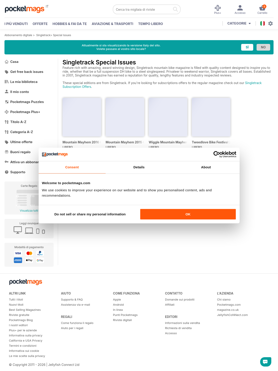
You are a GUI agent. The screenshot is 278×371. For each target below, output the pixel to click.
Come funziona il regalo (77, 323)
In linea (118, 309)
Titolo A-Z (15, 122)
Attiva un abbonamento (26, 162)
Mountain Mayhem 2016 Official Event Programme (82, 142)
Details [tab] (139, 167)
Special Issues (62, 35)
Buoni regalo (17, 152)
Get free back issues (23, 72)
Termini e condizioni (22, 345)
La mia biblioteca (21, 82)
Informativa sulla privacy (25, 335)
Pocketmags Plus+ (22, 112)
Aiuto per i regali (72, 328)
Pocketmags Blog (21, 320)
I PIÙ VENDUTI (16, 24)
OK (188, 214)
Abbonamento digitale (18, 35)
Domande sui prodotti (179, 299)
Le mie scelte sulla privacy (27, 356)
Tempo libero (150, 24)
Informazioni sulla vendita (182, 323)
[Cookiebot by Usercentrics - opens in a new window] (216, 154)
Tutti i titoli (16, 299)
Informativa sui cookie (24, 350)
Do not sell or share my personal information (90, 214)
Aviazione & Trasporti (112, 24)
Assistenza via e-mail (75, 304)
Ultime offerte (18, 142)
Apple (117, 299)
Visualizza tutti (29, 210)
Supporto (14, 172)
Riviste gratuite (19, 315)
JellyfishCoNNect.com (232, 315)
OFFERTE (40, 24)
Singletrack (43, 35)
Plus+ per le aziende (23, 330)
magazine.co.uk (228, 309)
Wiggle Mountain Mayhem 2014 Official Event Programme (168, 142)
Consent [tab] (72, 167)
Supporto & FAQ (72, 299)
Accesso (171, 333)
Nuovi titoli (16, 304)
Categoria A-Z (18, 132)
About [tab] (206, 167)
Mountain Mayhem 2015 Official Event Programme (125, 142)
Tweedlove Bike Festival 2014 (211, 142)
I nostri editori (18, 325)
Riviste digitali (122, 320)
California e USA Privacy (25, 340)
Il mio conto (16, 92)
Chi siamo (223, 299)
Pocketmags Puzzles (24, 102)
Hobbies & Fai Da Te (69, 24)
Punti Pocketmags (125, 315)
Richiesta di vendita (178, 328)
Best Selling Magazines (25, 309)
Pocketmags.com (229, 304)
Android (118, 304)
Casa (11, 62)
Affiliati (169, 304)
